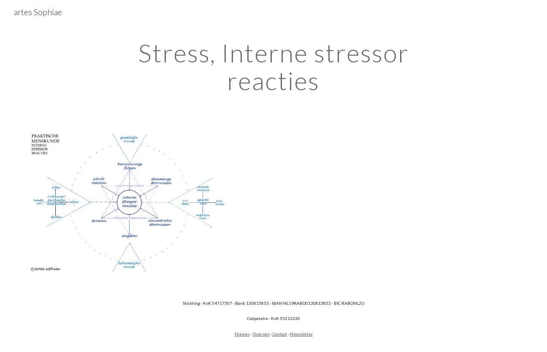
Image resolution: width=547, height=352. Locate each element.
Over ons (261, 333)
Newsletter (301, 333)
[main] (273, 66)
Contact (280, 333)
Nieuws (242, 333)
